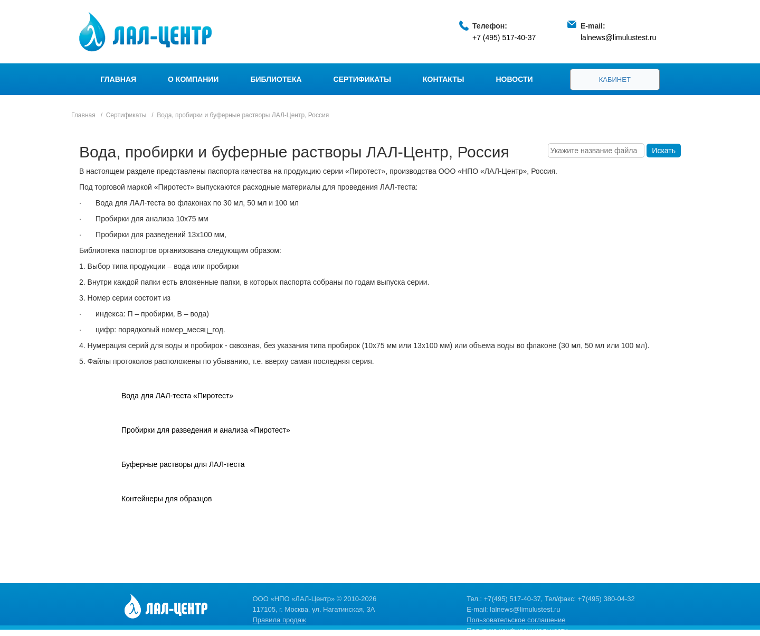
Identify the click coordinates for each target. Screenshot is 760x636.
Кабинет (615, 79)
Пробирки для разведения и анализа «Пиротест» (205, 430)
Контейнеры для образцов (166, 498)
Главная (118, 79)
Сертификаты (362, 79)
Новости (514, 79)
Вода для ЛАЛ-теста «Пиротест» (177, 395)
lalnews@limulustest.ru (618, 37)
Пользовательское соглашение (516, 620)
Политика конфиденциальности (517, 630)
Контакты (443, 79)
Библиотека (275, 79)
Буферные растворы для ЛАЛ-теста (183, 464)
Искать (664, 150)
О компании (193, 79)
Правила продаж (279, 620)
